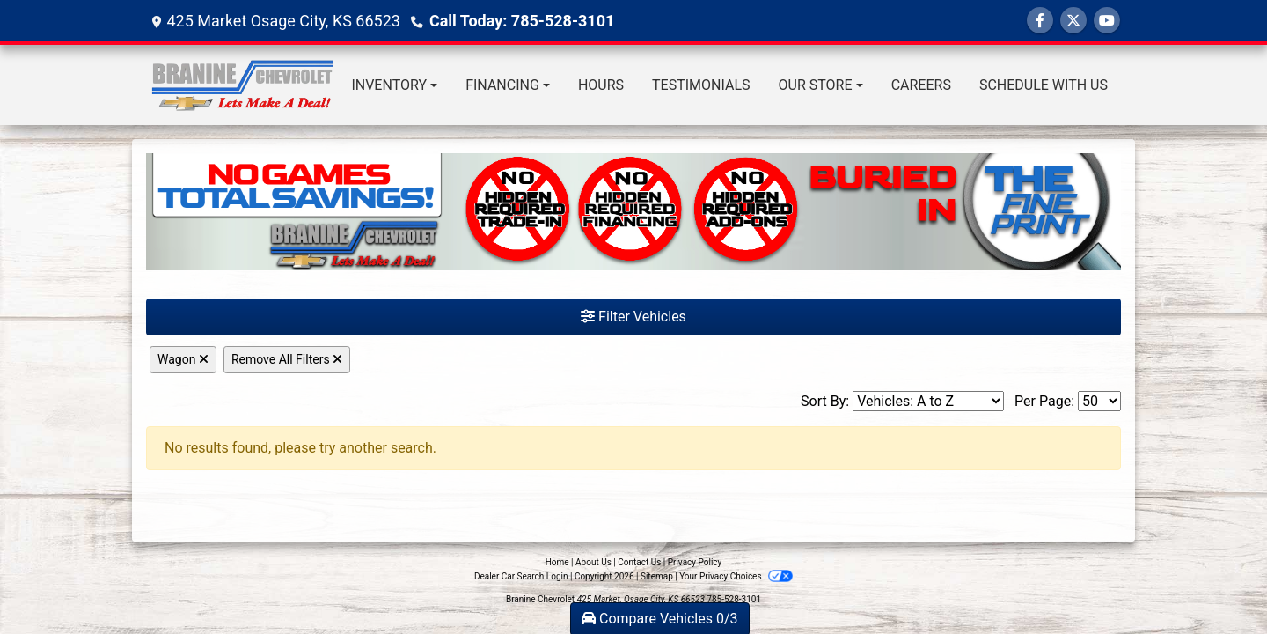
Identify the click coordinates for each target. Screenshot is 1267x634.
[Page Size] (1099, 401)
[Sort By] (928, 401)
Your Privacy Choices (736, 576)
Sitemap (657, 576)
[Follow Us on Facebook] (1040, 20)
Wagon (183, 359)
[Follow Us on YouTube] (1107, 20)
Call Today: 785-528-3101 (521, 20)
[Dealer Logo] (241, 85)
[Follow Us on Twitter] (1073, 20)
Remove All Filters (286, 359)
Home (557, 562)
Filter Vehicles (633, 316)
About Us (593, 562)
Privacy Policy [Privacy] (695, 562)
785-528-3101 (734, 599)
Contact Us (639, 562)
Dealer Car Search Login (521, 576)
